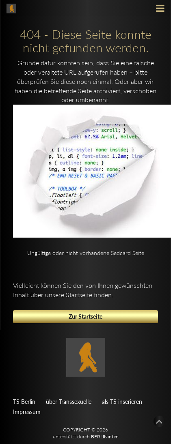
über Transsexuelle (68, 401)
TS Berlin (24, 401)
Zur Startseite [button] (85, 316)
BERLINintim (105, 436)
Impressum (27, 411)
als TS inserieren (122, 401)
